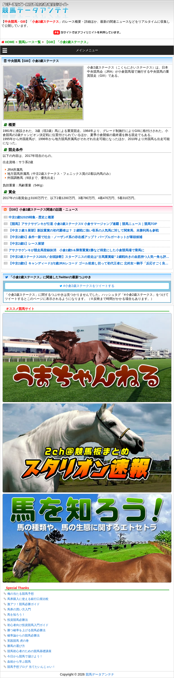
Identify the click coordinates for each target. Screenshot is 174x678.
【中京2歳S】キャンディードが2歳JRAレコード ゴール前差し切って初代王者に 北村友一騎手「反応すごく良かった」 (89, 263)
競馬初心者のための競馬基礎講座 (29, 651)
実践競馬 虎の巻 (18, 640)
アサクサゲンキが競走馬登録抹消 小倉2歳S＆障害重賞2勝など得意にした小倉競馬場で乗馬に (76, 250)
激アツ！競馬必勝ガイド (23, 604)
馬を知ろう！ (16, 614)
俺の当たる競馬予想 (20, 593)
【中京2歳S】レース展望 (26, 243)
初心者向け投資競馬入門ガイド (27, 625)
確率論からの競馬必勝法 (23, 635)
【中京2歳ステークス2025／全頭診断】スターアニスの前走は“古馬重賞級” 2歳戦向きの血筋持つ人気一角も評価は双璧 (89, 257)
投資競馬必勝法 (17, 619)
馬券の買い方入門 (19, 609)
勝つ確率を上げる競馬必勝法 (26, 630)
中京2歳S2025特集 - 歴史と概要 (31, 217)
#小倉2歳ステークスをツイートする (88, 286)
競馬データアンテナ (100, 674)
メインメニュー (87, 50)
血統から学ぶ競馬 (19, 661)
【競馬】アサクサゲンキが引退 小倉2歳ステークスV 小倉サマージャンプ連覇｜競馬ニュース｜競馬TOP (83, 224)
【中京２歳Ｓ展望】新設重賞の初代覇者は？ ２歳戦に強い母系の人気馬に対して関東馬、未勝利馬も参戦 (84, 230)
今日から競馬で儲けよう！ (25, 656)
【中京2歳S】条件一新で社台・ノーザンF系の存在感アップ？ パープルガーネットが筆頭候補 (75, 237)
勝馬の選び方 (16, 646)
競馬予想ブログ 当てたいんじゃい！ (31, 666)
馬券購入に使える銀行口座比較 (27, 599)
